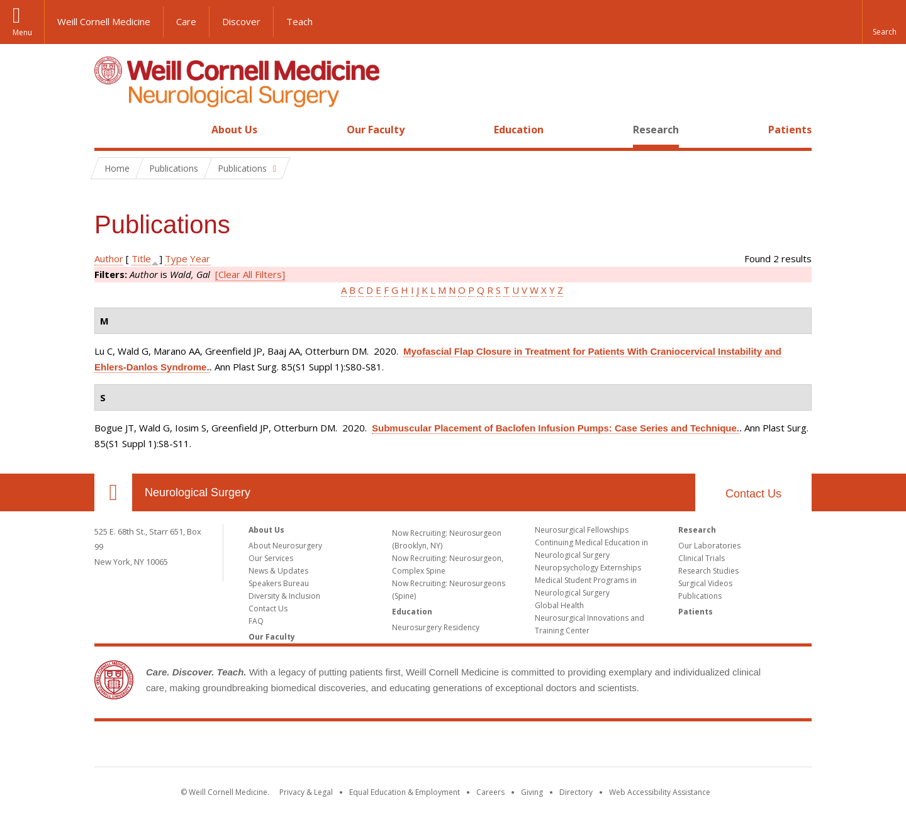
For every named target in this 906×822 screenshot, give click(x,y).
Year (200, 258)
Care (186, 21)
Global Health (559, 605)
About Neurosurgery (285, 545)
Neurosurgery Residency (435, 627)
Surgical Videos (705, 583)
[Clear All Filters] (250, 274)
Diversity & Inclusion (284, 596)
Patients (790, 129)
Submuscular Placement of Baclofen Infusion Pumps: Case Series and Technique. (555, 428)
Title (141, 258)
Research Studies (708, 570)
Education (519, 129)
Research (656, 129)
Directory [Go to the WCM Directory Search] (576, 792)
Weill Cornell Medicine (103, 21)
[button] (884, 22)
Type (176, 258)
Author (108, 258)
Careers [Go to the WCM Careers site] (490, 792)
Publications (700, 596)
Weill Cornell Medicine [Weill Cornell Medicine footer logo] (453, 746)
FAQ (256, 621)
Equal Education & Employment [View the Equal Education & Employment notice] (404, 792)
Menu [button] (22, 32)
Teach (299, 21)
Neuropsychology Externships (588, 567)
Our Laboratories (709, 545)
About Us (234, 129)
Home (108, 129)
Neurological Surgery (197, 492)
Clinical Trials (701, 558)
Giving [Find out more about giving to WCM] (532, 792)
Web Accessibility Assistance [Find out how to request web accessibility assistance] (659, 792)
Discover (241, 21)
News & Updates (278, 570)
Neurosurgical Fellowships (582, 530)
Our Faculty (376, 129)
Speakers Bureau (279, 583)
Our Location (113, 492)
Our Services (271, 558)
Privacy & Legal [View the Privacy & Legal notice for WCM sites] (306, 792)
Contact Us (753, 493)
